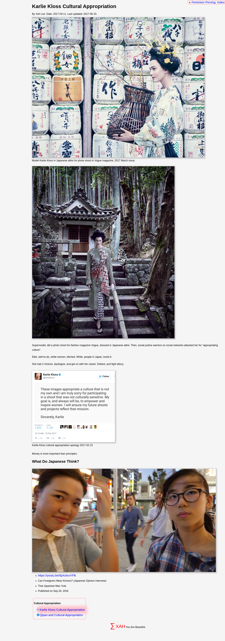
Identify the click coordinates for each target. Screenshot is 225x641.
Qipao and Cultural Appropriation (61, 615)
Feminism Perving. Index (208, 2)
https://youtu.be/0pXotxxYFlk (57, 575)
